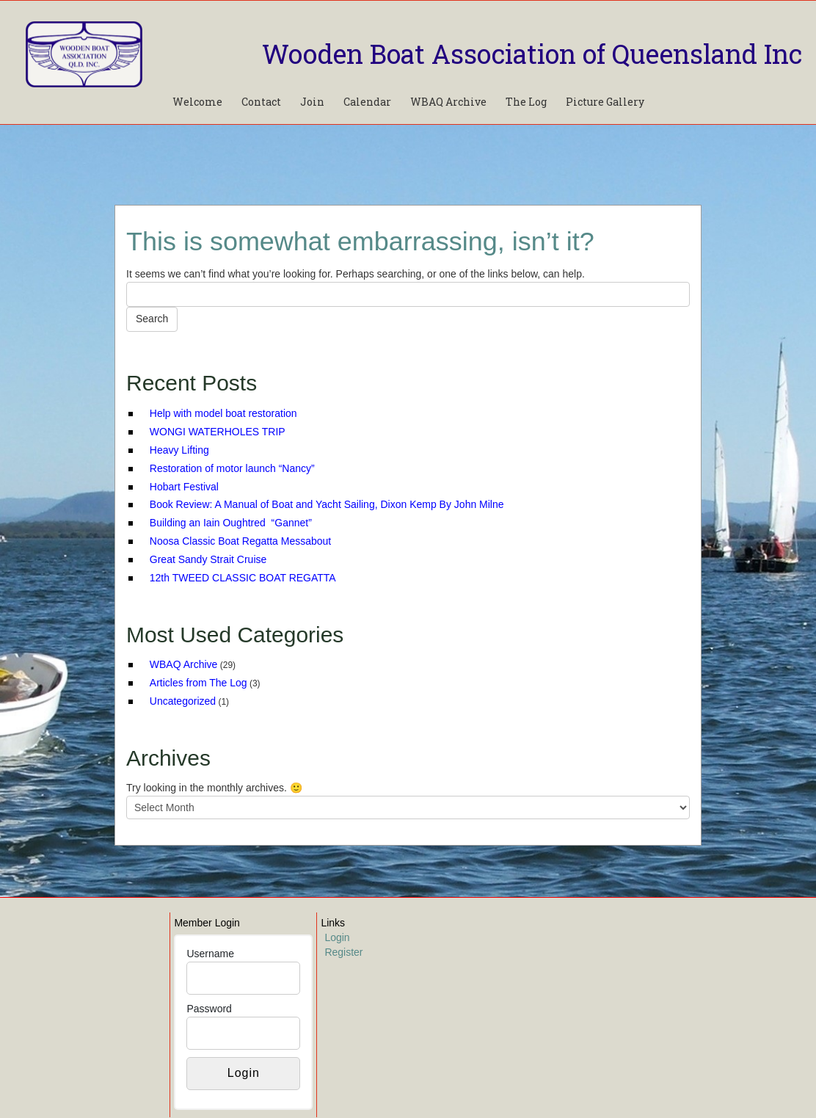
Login (336, 937)
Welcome (197, 102)
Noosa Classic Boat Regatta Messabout (240, 541)
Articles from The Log (198, 683)
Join (312, 102)
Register (343, 952)
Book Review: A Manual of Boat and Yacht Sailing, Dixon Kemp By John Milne (327, 504)
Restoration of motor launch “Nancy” (232, 468)
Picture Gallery (605, 102)
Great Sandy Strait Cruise (208, 559)
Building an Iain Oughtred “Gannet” (231, 523)
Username (210, 953)
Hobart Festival (184, 487)
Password (208, 1008)
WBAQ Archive (448, 102)
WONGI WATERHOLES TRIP (217, 432)
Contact (261, 102)
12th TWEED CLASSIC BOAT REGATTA (243, 578)
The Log (526, 102)
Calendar (367, 102)
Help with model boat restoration (223, 413)
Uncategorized (183, 701)
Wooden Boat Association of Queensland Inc (532, 53)
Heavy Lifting (179, 450)
